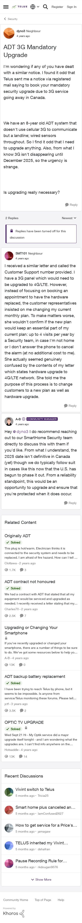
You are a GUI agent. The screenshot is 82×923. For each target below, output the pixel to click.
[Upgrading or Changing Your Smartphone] (41, 648)
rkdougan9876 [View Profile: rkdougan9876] (48, 867)
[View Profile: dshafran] (9, 845)
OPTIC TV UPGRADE (24, 722)
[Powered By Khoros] (41, 912)
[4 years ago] (20, 658)
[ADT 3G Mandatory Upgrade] (22, 258)
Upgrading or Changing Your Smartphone (31, 630)
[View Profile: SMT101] (9, 255)
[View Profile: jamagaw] (9, 828)
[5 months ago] (25, 795)
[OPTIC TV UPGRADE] (41, 739)
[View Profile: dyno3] (8, 33)
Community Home (15, 900)
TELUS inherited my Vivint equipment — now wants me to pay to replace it (44, 843)
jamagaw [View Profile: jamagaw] (44, 831)
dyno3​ (22, 431)
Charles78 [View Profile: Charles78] (12, 609)
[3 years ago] (19, 703)
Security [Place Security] (10, 19)
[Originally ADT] (41, 553)
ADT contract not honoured (30, 581)
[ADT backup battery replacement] (41, 693)
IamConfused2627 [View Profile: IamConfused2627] (50, 813)
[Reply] (71, 205)
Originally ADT (18, 535)
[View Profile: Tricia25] (9, 792)
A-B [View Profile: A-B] (18, 419)
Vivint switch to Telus (35, 789)
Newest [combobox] (69, 218)
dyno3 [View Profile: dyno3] (21, 31)
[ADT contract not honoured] (41, 599)
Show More (41, 879)
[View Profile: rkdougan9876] (9, 863)
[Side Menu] (6, 6)
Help (61, 900)
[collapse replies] (41, 250)
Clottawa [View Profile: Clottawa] (11, 563)
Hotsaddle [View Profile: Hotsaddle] (12, 749)
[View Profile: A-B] (9, 421)
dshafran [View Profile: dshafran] (44, 849)
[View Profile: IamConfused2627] (9, 810)
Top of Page (43, 900)
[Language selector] (34, 6)
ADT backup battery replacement (35, 676)
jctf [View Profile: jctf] (7, 704)
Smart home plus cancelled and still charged (45, 807)
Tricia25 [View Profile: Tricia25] (43, 795)
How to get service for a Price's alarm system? (44, 825)
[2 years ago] (27, 563)
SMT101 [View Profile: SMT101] (21, 253)
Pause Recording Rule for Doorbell (39, 861)
